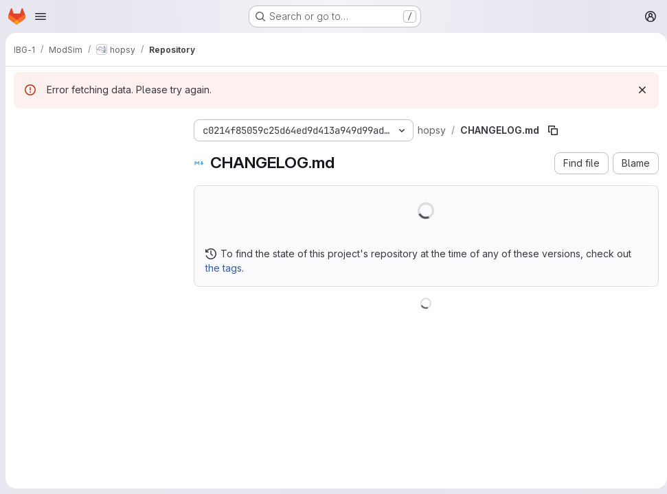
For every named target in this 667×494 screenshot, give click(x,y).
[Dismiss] (637, 90)
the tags (223, 268)
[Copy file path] (553, 130)
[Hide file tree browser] (25, 128)
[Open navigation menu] (41, 16)
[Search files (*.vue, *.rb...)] (93, 155)
